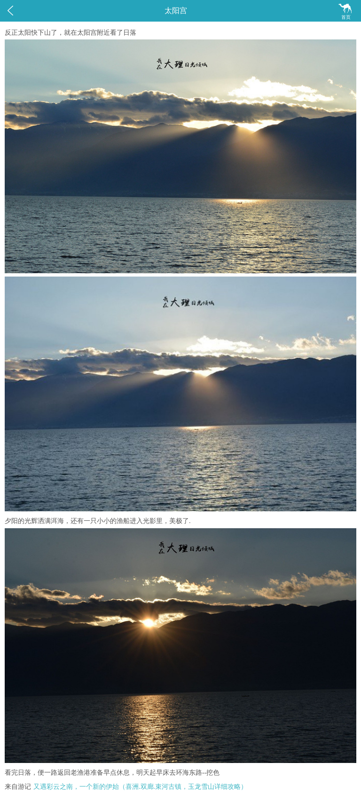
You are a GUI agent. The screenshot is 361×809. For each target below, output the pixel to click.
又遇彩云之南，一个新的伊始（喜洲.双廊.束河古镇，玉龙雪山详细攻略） (140, 786)
